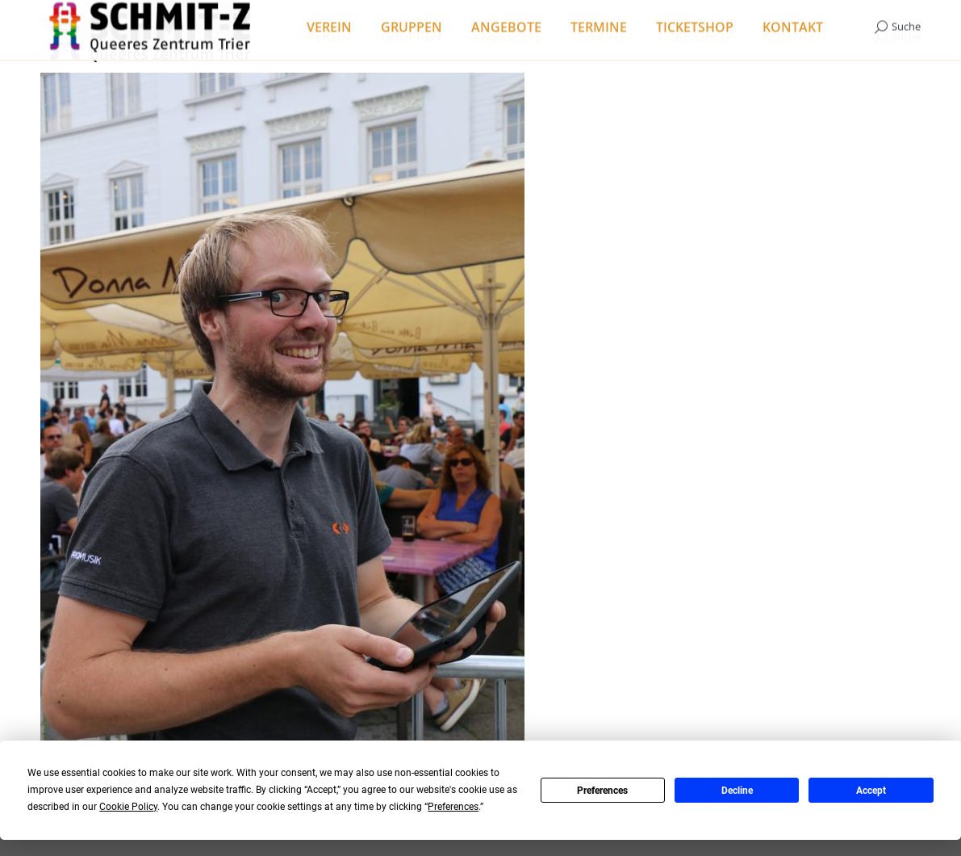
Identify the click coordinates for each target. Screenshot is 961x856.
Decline (737, 790)
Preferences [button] (453, 806)
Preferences (602, 790)
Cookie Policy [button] (128, 806)
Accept (871, 790)
